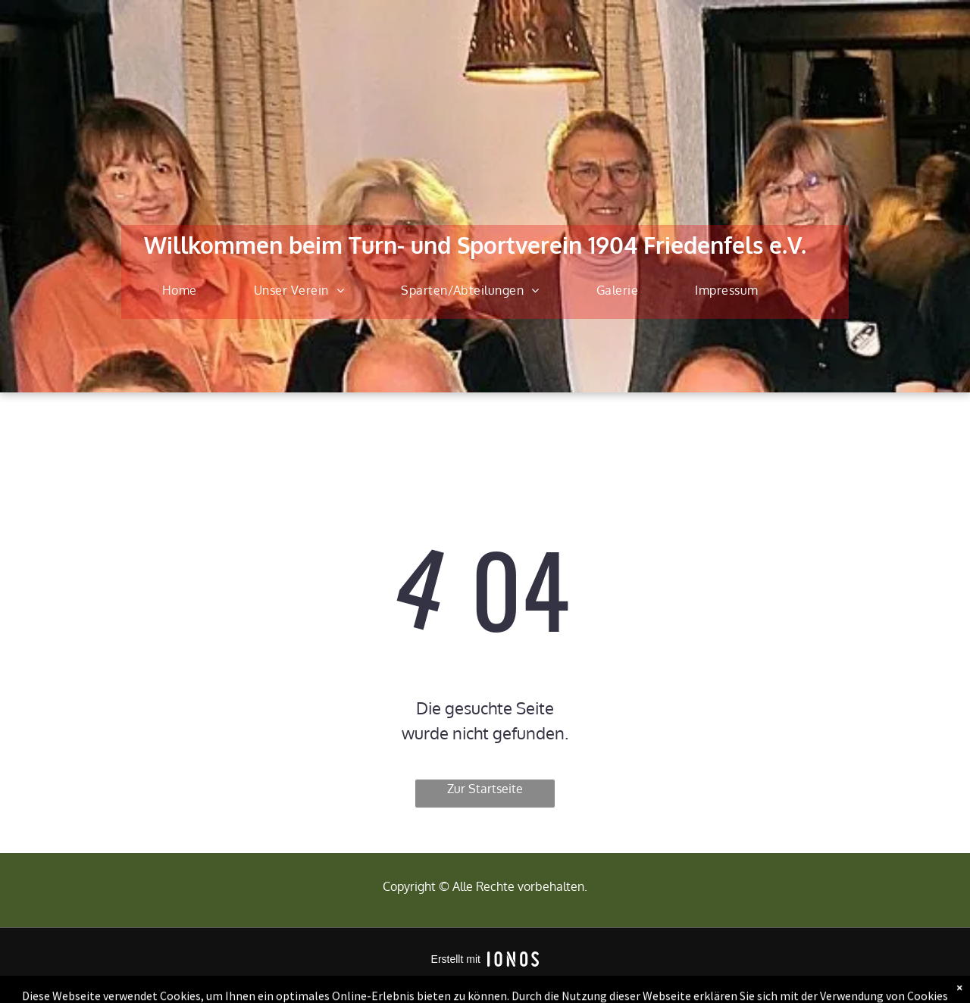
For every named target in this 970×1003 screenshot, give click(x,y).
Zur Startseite (485, 788)
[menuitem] (185, 290)
